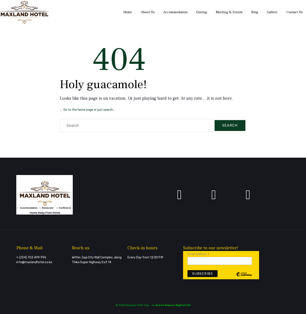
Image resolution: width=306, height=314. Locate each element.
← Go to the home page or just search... (87, 110)
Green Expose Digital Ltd (172, 305)
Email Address (198, 254)
